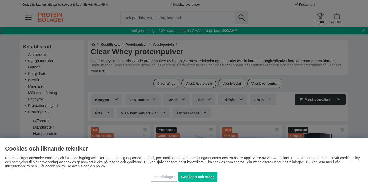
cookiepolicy (55, 166)
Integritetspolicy (17, 166)
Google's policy (93, 166)
